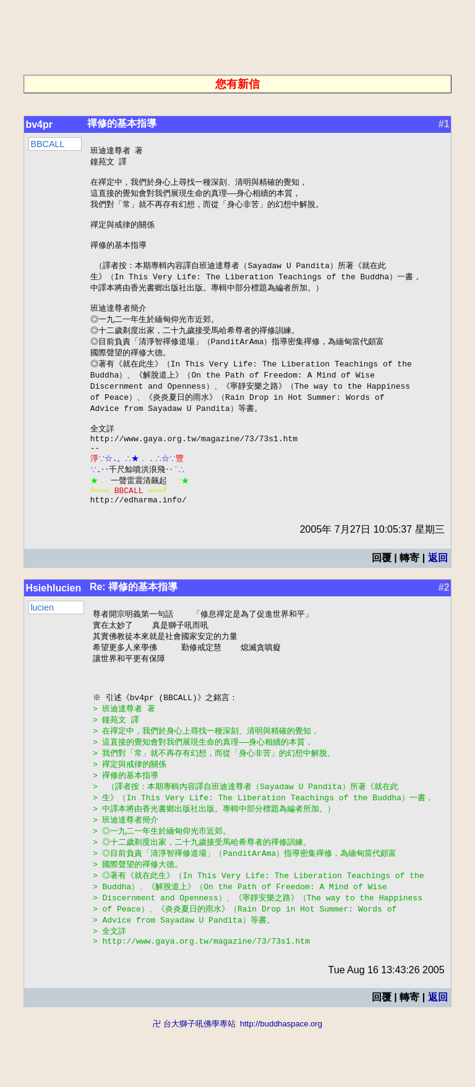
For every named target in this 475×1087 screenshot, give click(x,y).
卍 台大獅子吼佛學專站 (194, 1081)
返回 (438, 591)
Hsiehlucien (53, 621)
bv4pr (39, 124)
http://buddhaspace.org (281, 1081)
